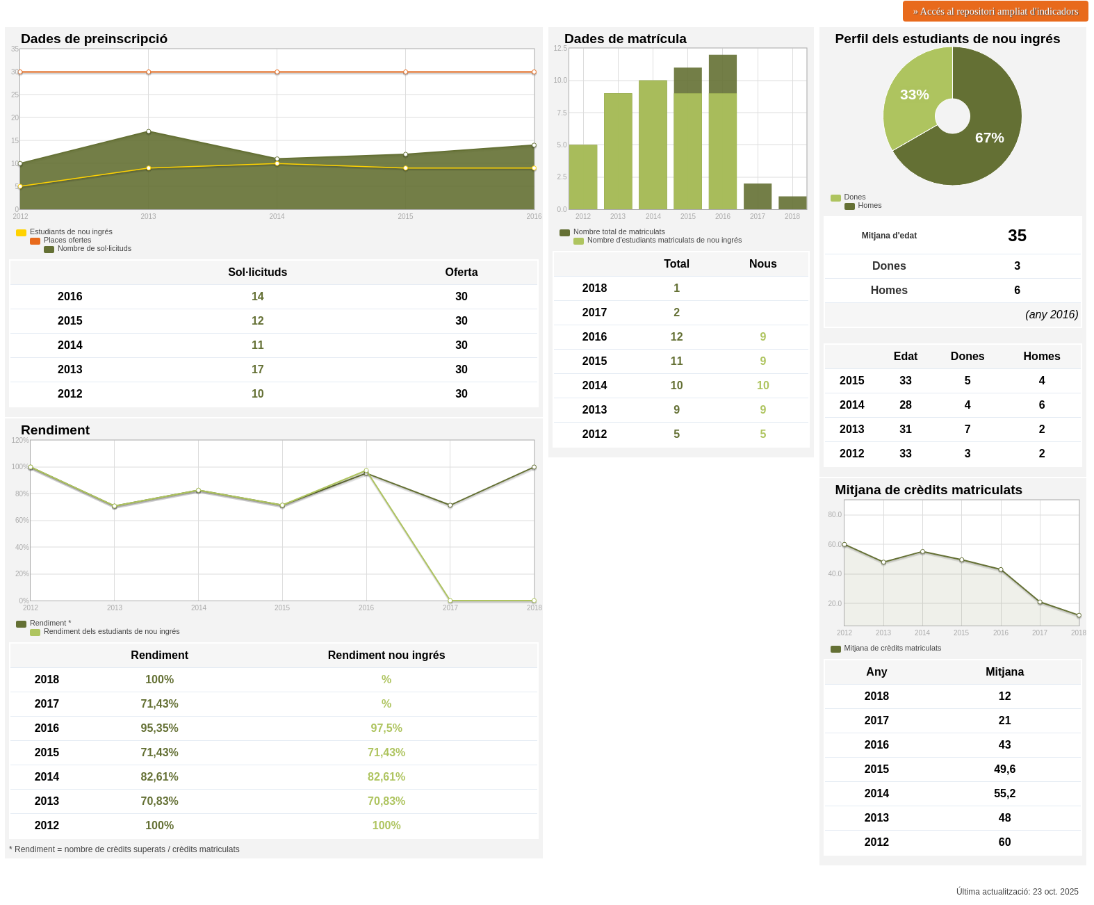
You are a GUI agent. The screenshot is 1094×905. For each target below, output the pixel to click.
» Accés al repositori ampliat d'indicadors (996, 11)
